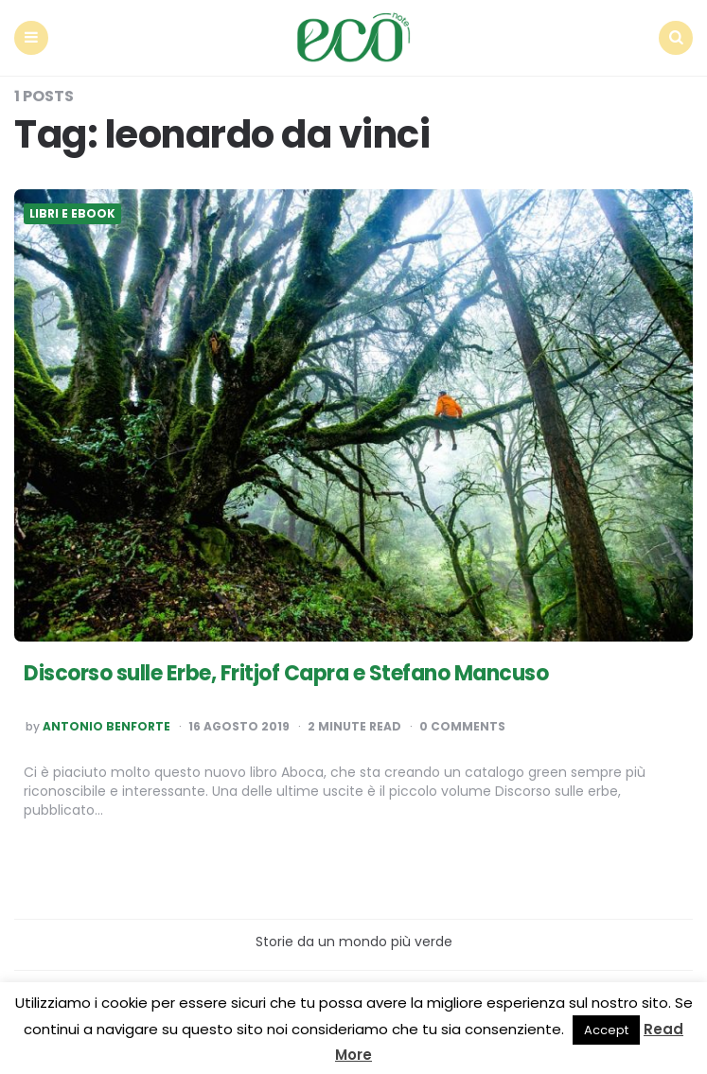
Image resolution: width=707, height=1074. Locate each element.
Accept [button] (606, 1030)
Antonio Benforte (106, 726)
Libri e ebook (72, 213)
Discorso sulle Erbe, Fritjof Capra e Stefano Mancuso (286, 673)
